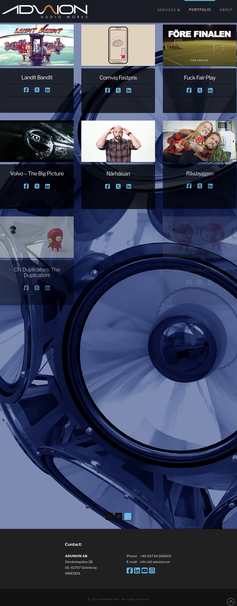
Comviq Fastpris (118, 77)
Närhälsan (118, 174)
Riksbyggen (199, 173)
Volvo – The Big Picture (37, 173)
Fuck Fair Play (200, 77)
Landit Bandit (36, 77)
